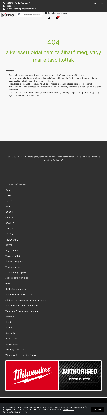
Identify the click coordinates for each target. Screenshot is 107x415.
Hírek (8, 322)
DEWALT (9, 223)
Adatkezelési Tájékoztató (18, 294)
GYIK (7, 283)
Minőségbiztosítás (14, 349)
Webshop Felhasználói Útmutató (22, 311)
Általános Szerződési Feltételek (21, 305)
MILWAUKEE (11, 240)
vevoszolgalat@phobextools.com (19, 8)
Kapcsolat (10, 333)
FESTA (8, 201)
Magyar (99, 3)
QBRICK (9, 217)
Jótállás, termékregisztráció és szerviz (25, 300)
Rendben (97, 409)
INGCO (9, 206)
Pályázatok (11, 338)
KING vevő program (15, 272)
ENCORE (9, 228)
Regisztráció (11, 250)
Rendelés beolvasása (56, 13)
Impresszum (11, 344)
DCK (7, 190)
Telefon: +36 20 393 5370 (16, 3)
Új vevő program (14, 261)
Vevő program (12, 267)
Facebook (9, 6)
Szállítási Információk (16, 289)
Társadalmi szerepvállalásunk (20, 355)
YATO (8, 195)
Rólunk (8, 327)
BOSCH (9, 212)
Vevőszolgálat (12, 256)
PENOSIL (10, 234)
